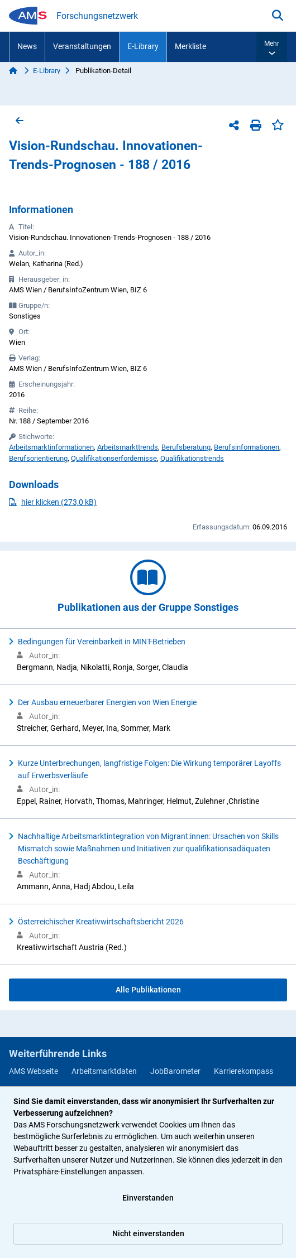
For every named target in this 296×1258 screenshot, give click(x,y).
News (27, 46)
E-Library (143, 46)
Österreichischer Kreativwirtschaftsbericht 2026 (101, 921)
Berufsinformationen (246, 447)
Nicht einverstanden (148, 1233)
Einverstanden (148, 1197)
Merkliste (190, 46)
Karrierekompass (243, 1071)
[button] (271, 47)
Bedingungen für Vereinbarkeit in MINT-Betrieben (101, 641)
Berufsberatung (186, 447)
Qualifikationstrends (192, 458)
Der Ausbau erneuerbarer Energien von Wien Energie (107, 702)
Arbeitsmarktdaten (104, 1071)
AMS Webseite (33, 1071)
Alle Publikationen (148, 989)
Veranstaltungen (82, 46)
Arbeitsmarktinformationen (51, 447)
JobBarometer (175, 1071)
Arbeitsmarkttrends (127, 447)
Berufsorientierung (38, 458)
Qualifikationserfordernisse (114, 458)
